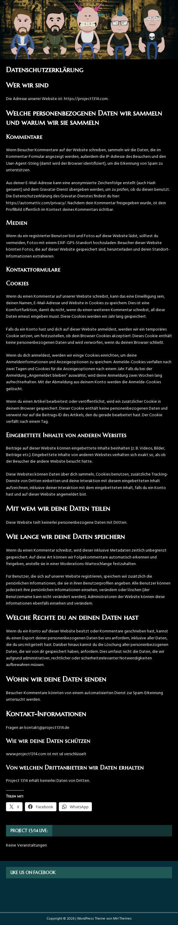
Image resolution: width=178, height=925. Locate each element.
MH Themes (122, 919)
